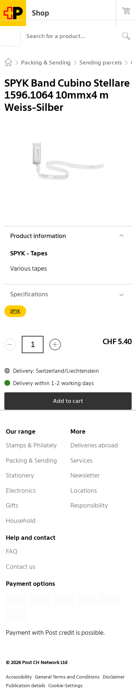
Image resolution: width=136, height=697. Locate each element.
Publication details (25, 685)
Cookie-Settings (65, 685)
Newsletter (85, 475)
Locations (83, 490)
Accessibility (19, 677)
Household (21, 520)
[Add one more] (55, 344)
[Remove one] (10, 344)
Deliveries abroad (94, 445)
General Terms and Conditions (67, 677)
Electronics (21, 490)
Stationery (20, 475)
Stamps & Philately (31, 445)
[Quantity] (33, 344)
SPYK (15, 311)
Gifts (12, 505)
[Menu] (10, 36)
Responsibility (89, 505)
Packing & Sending (31, 460)
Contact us (20, 566)
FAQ (11, 551)
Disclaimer (114, 677)
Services (81, 460)
